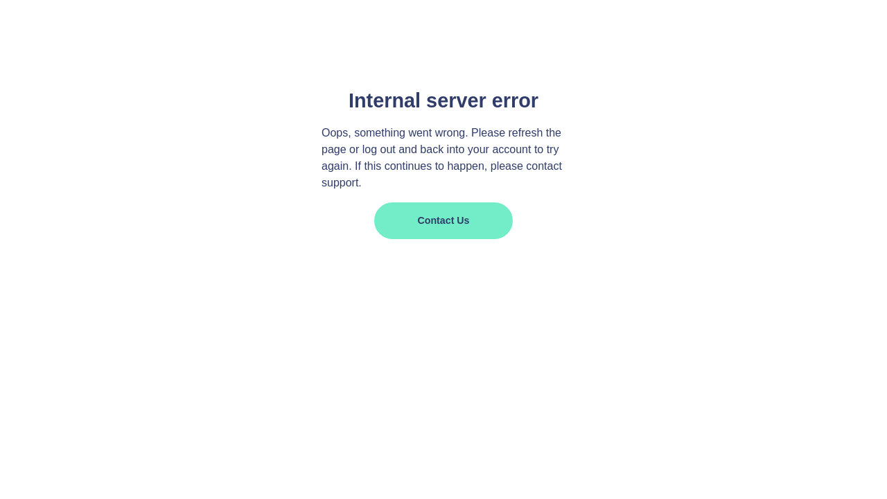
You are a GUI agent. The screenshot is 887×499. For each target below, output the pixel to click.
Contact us (443, 220)
